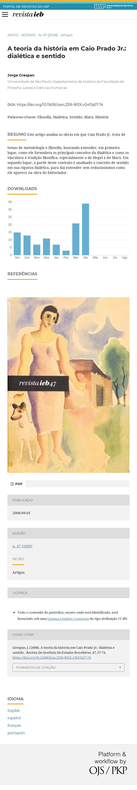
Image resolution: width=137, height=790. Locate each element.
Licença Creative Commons (68, 618)
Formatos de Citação (36, 667)
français (14, 725)
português (16, 732)
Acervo (29, 35)
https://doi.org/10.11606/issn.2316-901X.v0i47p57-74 (60, 104)
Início (13, 35)
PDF (18, 484)
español (14, 718)
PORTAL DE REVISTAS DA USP (26, 6)
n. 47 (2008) (48, 35)
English (14, 710)
